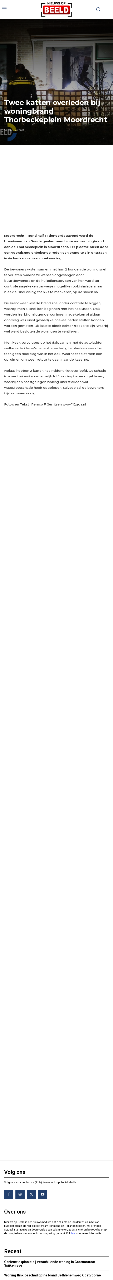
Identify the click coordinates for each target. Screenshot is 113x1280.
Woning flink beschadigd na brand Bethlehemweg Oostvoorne (52, 1173)
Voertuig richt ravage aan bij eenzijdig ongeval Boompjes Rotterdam (49, 1184)
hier (73, 1131)
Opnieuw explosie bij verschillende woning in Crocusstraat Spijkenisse (49, 1161)
